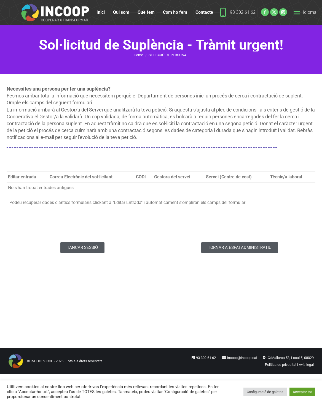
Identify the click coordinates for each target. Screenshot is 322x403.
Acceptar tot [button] (302, 392)
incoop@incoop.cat (242, 358)
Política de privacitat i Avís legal (289, 365)
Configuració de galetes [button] (265, 392)
